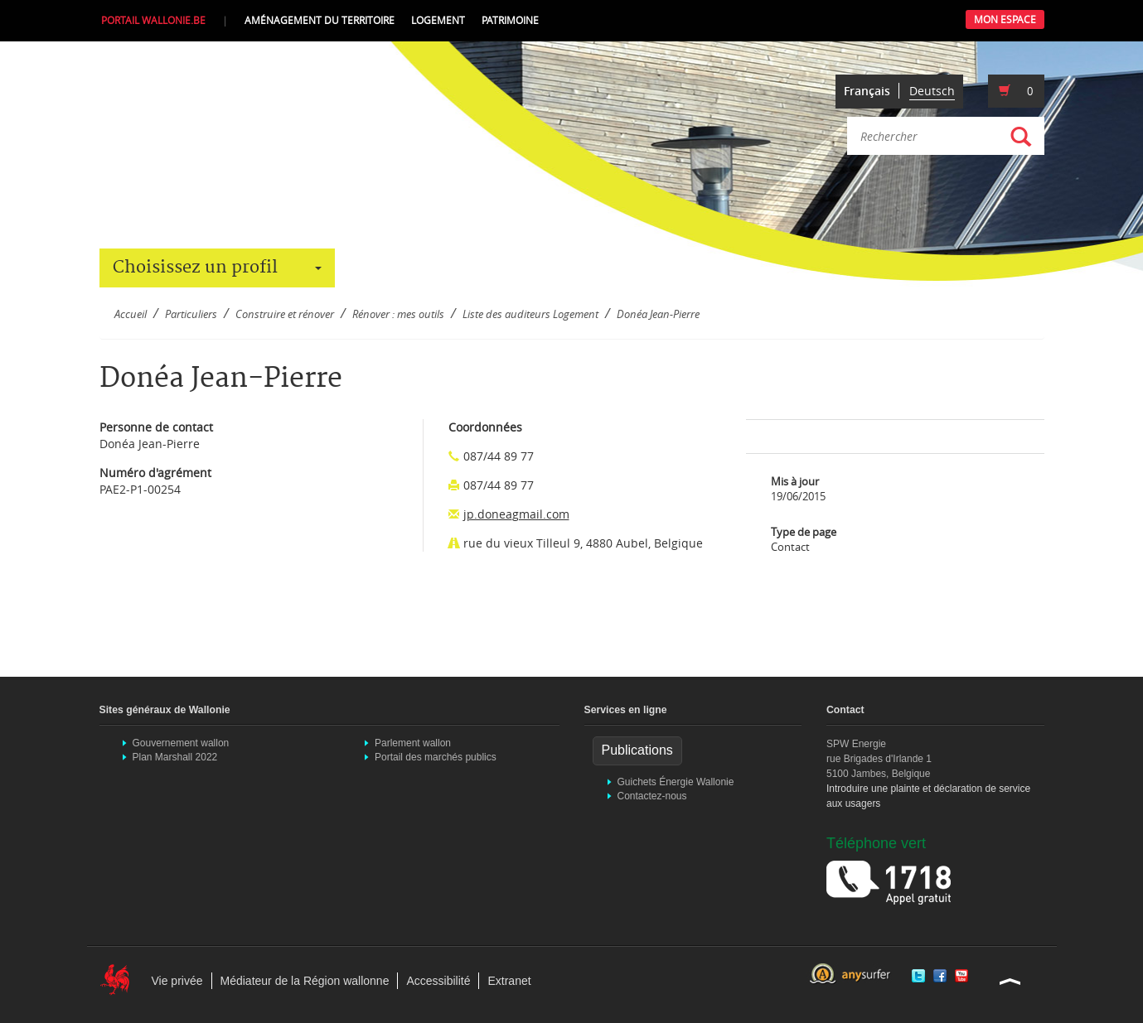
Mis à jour (795, 482)
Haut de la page (1010, 980)
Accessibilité (438, 980)
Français (867, 91)
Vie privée (177, 980)
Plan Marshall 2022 (175, 757)
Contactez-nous (652, 796)
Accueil (130, 314)
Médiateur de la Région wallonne (305, 980)
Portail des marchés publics (435, 757)
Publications (637, 750)
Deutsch (932, 91)
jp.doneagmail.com (516, 514)
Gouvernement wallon (181, 743)
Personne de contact (156, 427)
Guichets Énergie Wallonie (676, 782)
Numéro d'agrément (155, 472)
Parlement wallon (413, 743)
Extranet (508, 980)
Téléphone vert (876, 843)
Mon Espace (1005, 19)
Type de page (803, 532)
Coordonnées (485, 427)
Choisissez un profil (217, 267)
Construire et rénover (284, 314)
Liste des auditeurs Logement (530, 314)
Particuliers (191, 314)
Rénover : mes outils (398, 314)
